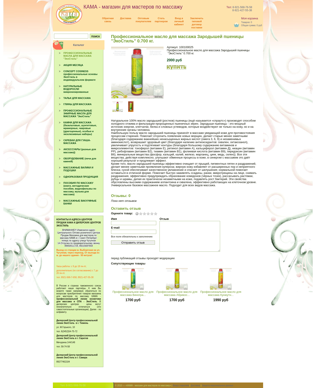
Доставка (195, 385)
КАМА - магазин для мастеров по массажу (119, 7)
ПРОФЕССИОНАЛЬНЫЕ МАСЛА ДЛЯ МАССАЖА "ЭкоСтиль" (77, 56)
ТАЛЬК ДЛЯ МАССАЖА (77, 98)
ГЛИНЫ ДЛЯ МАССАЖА (77, 104)
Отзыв (164, 218)
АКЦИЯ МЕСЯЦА (73, 65)
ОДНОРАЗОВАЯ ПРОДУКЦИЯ (80, 176)
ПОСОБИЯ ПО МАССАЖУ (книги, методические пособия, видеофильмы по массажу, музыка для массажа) (79, 189)
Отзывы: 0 (121, 196)
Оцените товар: (122, 213)
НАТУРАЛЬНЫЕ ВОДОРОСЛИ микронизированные (75, 89)
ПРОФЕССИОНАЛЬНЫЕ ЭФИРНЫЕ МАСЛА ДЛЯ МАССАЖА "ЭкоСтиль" (77, 113)
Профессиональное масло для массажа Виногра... (133, 293)
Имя (114, 218)
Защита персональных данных (217, 385)
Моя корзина (249, 18)
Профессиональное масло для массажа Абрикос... (177, 293)
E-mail (115, 227)
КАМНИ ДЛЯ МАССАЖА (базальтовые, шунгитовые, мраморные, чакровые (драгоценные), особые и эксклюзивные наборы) (80, 128)
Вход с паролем (181, 385)
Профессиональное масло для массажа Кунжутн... (220, 293)
